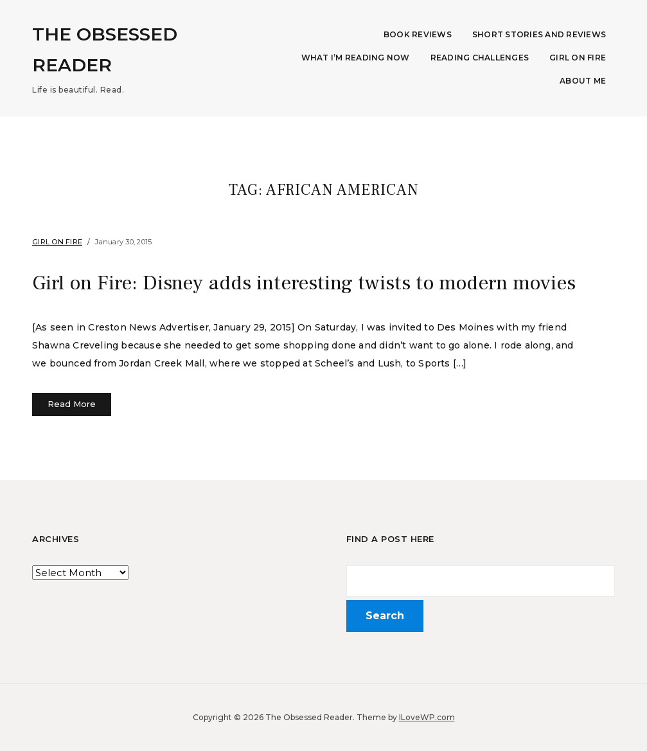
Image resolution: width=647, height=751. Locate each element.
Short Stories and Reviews (539, 34)
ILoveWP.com (427, 717)
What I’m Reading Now (355, 57)
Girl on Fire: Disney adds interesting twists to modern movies (304, 282)
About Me (583, 81)
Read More (72, 404)
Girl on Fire (577, 57)
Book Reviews (418, 34)
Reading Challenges (479, 57)
